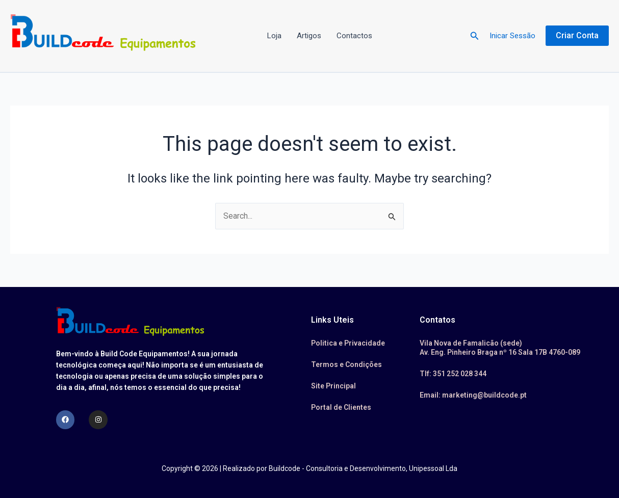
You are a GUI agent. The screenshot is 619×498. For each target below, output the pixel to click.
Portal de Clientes (341, 407)
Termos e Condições (346, 364)
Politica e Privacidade (348, 343)
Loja (274, 35)
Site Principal (333, 386)
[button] (474, 36)
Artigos (309, 35)
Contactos (354, 35)
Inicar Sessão (512, 35)
